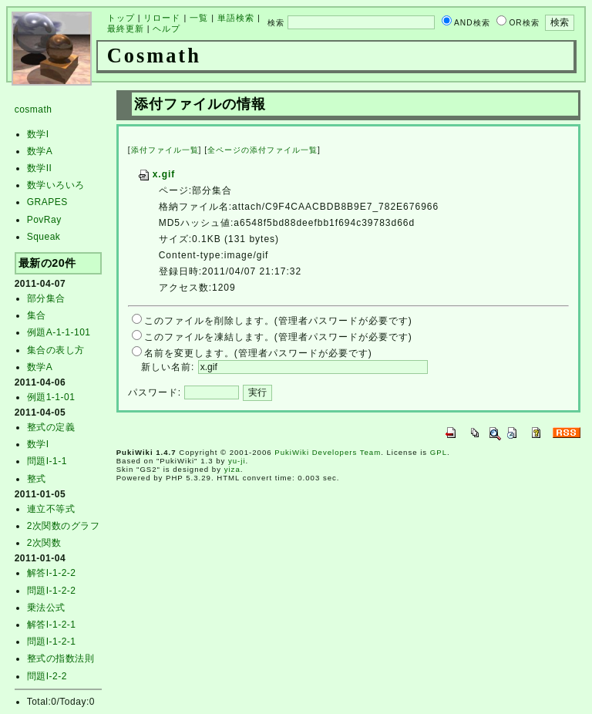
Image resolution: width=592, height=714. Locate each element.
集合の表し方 (56, 350)
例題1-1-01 (51, 397)
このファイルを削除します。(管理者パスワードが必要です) (278, 320)
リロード (161, 17)
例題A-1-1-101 (59, 332)
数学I (38, 134)
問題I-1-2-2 (51, 590)
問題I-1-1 (47, 461)
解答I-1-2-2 (51, 572)
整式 (36, 478)
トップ (121, 17)
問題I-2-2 (47, 676)
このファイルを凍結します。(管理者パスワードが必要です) (278, 337)
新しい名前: (167, 367)
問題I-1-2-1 (51, 641)
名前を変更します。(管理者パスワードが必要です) (258, 353)
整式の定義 (51, 427)
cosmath (33, 109)
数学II (39, 168)
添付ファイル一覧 (165, 150)
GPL (438, 452)
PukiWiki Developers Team (327, 452)
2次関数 (44, 542)
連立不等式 (51, 509)
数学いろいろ (56, 185)
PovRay (44, 219)
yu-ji (237, 460)
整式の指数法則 (61, 658)
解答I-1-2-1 (51, 624)
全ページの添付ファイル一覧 (262, 150)
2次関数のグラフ (63, 525)
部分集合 (46, 298)
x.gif (156, 174)
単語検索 (235, 17)
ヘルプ (166, 28)
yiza (232, 469)
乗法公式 (46, 607)
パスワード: (154, 392)
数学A (40, 151)
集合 (36, 315)
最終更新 (125, 28)
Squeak (44, 236)
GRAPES (47, 202)
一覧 (199, 17)
